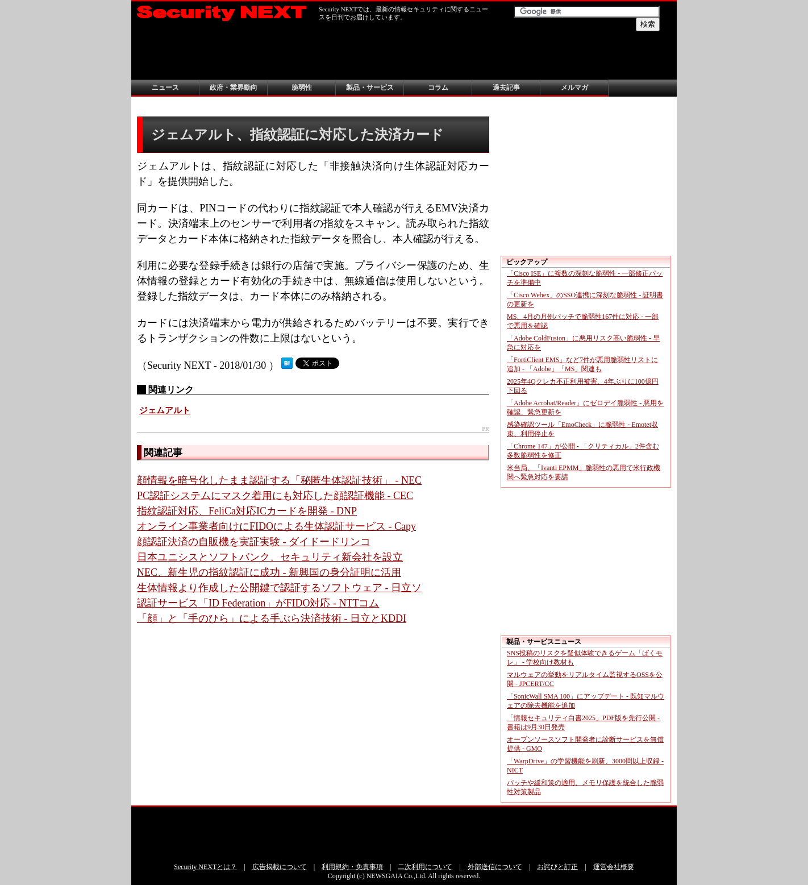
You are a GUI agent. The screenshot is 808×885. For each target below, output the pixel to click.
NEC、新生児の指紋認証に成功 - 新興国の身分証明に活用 (269, 572)
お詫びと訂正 (557, 867)
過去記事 (506, 88)
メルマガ (574, 88)
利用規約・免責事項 (352, 867)
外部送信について (495, 867)
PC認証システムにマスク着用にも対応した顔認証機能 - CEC (275, 495)
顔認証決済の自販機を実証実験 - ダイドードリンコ (253, 541)
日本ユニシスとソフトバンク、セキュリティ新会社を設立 (270, 557)
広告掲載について (279, 867)
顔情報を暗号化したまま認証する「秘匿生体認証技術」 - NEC (279, 480)
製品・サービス (370, 88)
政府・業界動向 (233, 88)
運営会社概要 (613, 867)
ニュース (165, 88)
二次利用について (425, 867)
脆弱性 (301, 88)
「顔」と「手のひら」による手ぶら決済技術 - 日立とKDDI (271, 618)
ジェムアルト (164, 410)
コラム (438, 88)
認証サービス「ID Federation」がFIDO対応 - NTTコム (258, 603)
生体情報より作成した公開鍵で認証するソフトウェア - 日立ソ (279, 587)
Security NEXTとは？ (205, 867)
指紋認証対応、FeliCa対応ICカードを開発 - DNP (247, 511)
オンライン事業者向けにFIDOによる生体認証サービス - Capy (276, 526)
